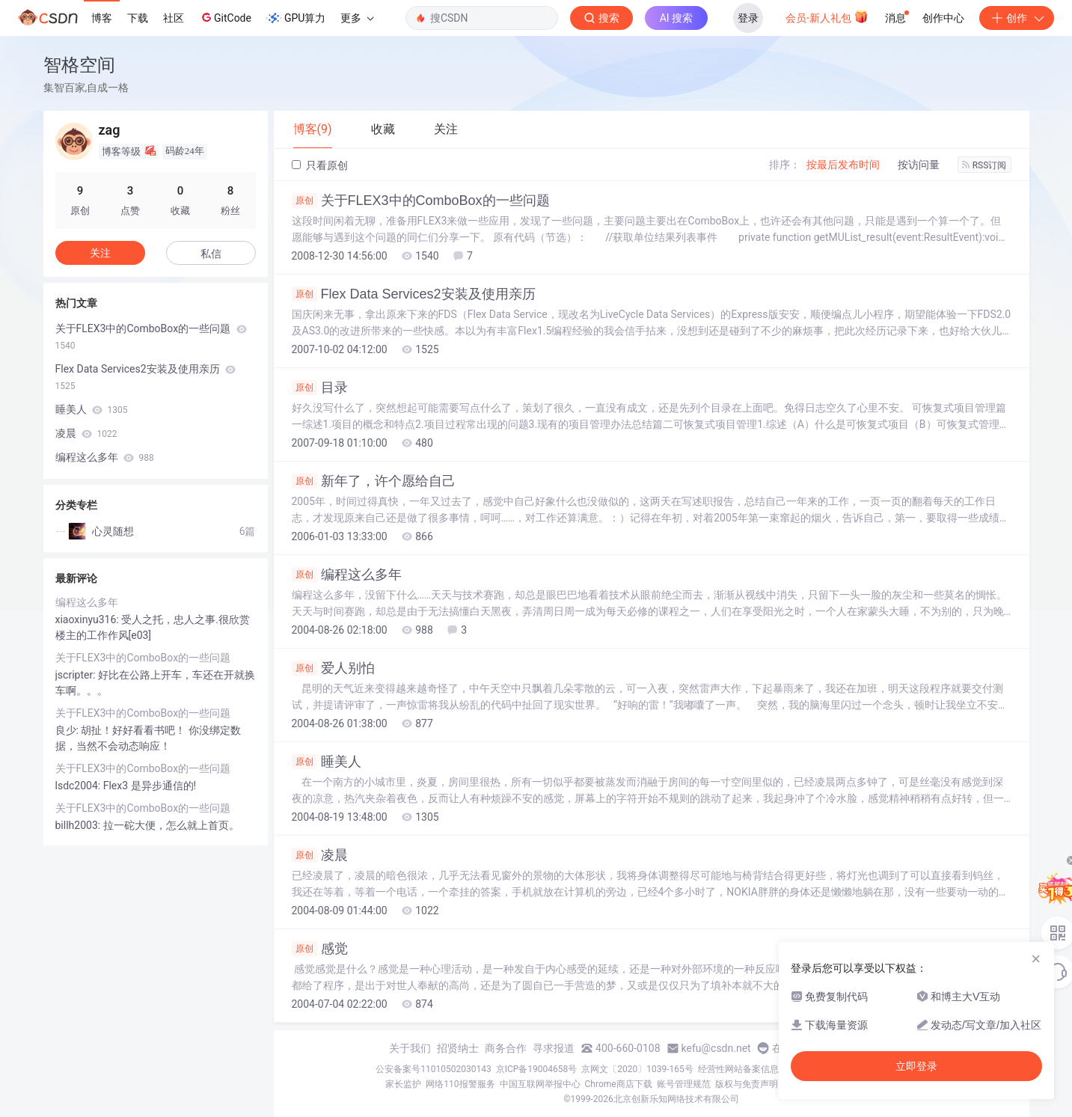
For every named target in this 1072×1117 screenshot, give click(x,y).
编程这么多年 (347, 574)
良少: (68, 730)
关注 (100, 253)
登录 (748, 18)
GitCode (225, 17)
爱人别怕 (333, 668)
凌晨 (320, 855)
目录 (320, 387)
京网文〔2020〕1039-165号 (637, 1069)
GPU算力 (295, 17)
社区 (173, 18)
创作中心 (943, 18)
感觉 (320, 948)
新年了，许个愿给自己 (374, 481)
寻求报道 (554, 1048)
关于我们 (410, 1048)
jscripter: (77, 675)
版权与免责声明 (746, 1084)
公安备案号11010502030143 (433, 1069)
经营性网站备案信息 (738, 1069)
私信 (210, 254)
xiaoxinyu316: (88, 619)
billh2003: (79, 825)
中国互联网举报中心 (540, 1084)
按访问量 (919, 165)
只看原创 (320, 165)
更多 (356, 18)
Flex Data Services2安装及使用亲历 (414, 294)
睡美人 (326, 761)
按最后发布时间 (843, 165)
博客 (101, 18)
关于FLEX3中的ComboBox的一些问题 (421, 200)
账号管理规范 (684, 1084)
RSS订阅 (984, 165)
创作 (1016, 18)
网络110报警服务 (460, 1084)
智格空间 (79, 65)
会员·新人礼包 (827, 16)
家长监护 (403, 1084)
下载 (137, 18)
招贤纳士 (458, 1048)
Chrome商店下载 (618, 1084)
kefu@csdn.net (716, 1048)
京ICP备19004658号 (537, 1069)
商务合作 (506, 1048)
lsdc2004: (79, 786)
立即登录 (916, 1066)
